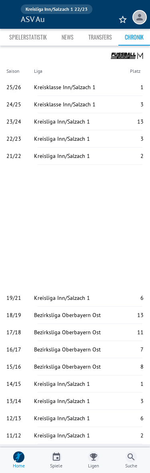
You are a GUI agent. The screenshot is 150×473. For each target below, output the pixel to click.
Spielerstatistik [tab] (28, 37)
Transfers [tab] (100, 37)
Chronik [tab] (134, 37)
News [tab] (68, 37)
